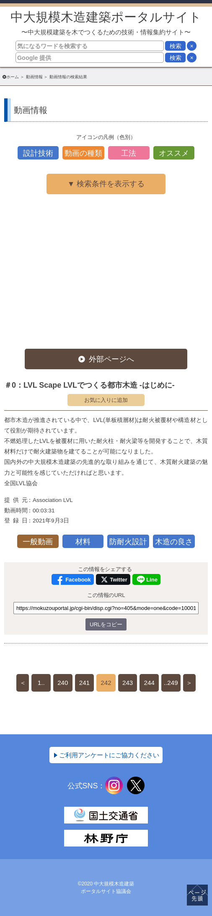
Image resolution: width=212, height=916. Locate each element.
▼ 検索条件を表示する (106, 184)
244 (149, 682)
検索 (175, 46)
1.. (41, 682)
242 (106, 682)
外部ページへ (111, 359)
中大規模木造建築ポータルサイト (106, 23)
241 (84, 682)
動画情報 (34, 77)
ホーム (12, 77)
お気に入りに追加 (106, 400)
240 (62, 682)
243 (127, 682)
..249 (171, 682)
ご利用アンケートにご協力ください (109, 755)
